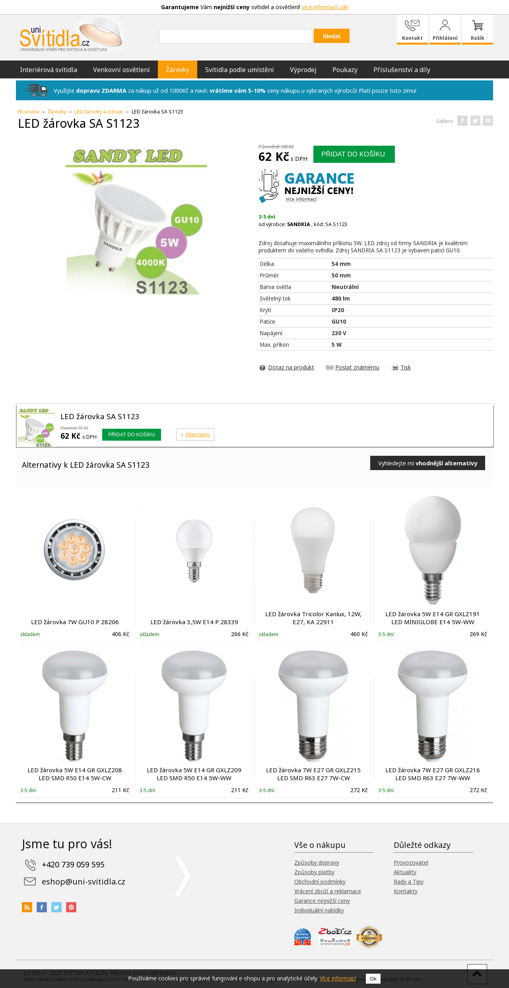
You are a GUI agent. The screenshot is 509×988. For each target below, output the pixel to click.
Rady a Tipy (409, 881)
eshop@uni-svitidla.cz (83, 881)
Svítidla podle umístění (239, 69)
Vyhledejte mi (427, 463)
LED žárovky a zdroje (98, 111)
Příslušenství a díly (401, 69)
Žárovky (177, 69)
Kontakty (406, 891)
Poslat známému (357, 367)
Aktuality (405, 872)
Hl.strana (28, 111)
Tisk (405, 367)
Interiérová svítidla (48, 69)
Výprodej (303, 69)
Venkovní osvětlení (121, 69)
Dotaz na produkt (291, 367)
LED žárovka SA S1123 (100, 416)
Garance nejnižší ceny (322, 900)
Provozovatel (411, 862)
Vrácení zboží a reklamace (327, 891)
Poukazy (344, 69)
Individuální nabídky (319, 910)
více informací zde (325, 7)
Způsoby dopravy (316, 862)
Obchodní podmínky (320, 881)
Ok (373, 979)
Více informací (338, 978)
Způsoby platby (314, 872)
